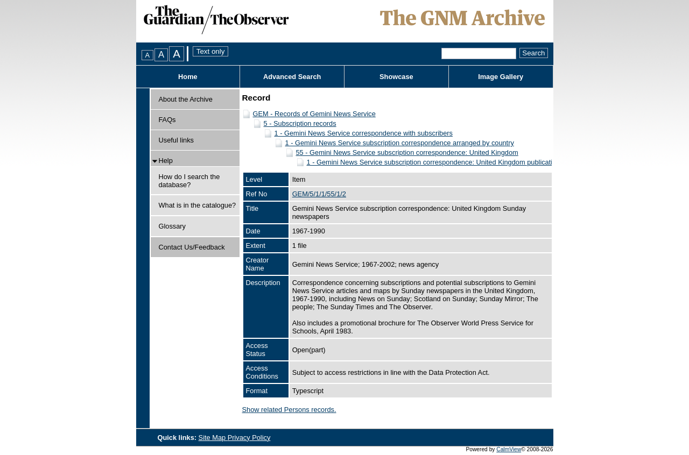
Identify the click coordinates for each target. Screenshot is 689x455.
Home (188, 77)
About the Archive (186, 99)
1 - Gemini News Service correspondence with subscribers (364, 133)
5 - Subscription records (300, 123)
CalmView (508, 449)
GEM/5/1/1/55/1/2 (319, 194)
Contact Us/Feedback (192, 247)
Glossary (172, 226)
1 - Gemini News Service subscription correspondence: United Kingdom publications (435, 162)
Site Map (213, 437)
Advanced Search (292, 77)
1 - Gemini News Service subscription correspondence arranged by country (399, 143)
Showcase (396, 77)
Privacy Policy (249, 437)
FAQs (167, 120)
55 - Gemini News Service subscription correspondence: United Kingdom (407, 152)
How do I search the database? (189, 181)
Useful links (176, 140)
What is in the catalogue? (197, 205)
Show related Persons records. (289, 410)
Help (166, 161)
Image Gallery (500, 77)
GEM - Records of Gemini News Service (314, 114)
